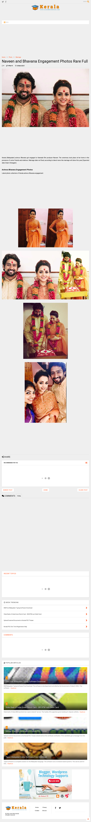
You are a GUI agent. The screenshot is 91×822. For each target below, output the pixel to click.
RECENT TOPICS (10, 573)
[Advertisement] (45, 15)
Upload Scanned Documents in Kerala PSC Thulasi (26, 731)
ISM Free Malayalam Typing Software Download (25, 681)
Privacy (45, 807)
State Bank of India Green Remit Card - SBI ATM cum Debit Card (32, 707)
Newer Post (8, 490)
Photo (10, 57)
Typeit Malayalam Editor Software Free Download (26, 757)
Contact (37, 810)
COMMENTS (8, 635)
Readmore (13, 688)
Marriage (18, 57)
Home (3, 57)
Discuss (44, 810)
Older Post (83, 490)
